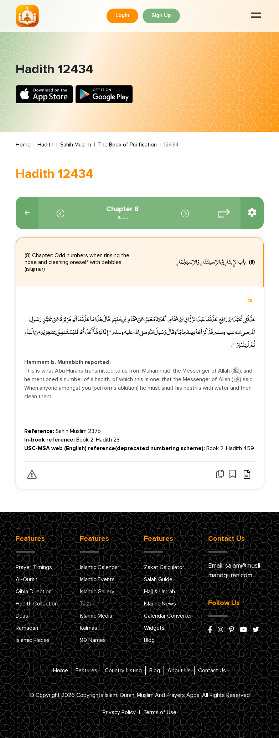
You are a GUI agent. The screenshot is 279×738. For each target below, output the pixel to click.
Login (122, 15)
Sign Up (161, 15)
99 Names (93, 640)
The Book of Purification (127, 145)
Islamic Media (96, 616)
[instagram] (220, 630)
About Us (179, 670)
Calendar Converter (168, 616)
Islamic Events (97, 579)
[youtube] (243, 630)
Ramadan (27, 628)
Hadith (45, 145)
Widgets (154, 628)
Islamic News (160, 604)
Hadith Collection (37, 604)
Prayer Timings (34, 567)
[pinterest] (231, 630)
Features (86, 670)
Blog (149, 640)
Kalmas (88, 628)
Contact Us (212, 670)
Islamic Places (33, 640)
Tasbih (87, 604)
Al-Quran (26, 579)
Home (23, 145)
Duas (22, 616)
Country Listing (123, 670)
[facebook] (210, 630)
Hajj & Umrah (159, 591)
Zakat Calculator (164, 567)
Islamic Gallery (97, 591)
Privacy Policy (119, 712)
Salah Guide (158, 579)
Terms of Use (159, 712)
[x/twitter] (256, 630)
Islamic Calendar (99, 567)
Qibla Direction (34, 591)
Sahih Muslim (75, 145)
